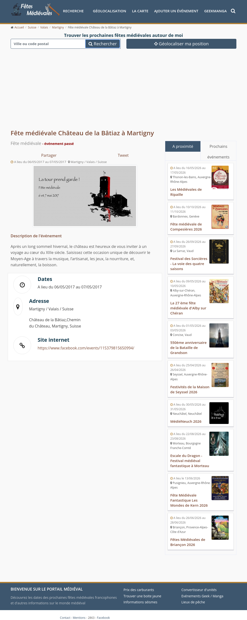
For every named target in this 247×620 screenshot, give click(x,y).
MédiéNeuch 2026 (186, 418)
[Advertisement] (123, 87)
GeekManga (215, 10)
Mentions (79, 613)
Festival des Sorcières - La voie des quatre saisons (189, 262)
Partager (49, 155)
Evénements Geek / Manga (202, 591)
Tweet (123, 155)
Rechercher (103, 44)
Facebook (103, 613)
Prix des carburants (139, 584)
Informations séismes (140, 597)
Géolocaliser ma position (181, 44)
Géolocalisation (109, 10)
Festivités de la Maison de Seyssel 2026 (190, 386)
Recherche (73, 10)
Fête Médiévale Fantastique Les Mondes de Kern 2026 (189, 496)
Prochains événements (218, 148)
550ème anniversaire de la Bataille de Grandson (188, 345)
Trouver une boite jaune (142, 591)
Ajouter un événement (176, 10)
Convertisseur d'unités (199, 584)
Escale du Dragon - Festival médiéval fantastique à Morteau (189, 457)
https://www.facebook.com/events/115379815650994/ (86, 348)
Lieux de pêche (193, 597)
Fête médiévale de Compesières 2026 (186, 226)
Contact (65, 613)
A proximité (182, 146)
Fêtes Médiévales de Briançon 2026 (188, 537)
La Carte (140, 10)
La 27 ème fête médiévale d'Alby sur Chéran (188, 306)
